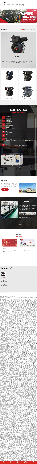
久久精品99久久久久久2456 (26, 439)
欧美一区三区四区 (15, 448)
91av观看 (32, 312)
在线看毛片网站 (5, 327)
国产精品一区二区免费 (18, 325)
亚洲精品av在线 (15, 373)
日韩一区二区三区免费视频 (19, 319)
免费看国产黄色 (10, 305)
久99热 (19, 397)
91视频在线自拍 (3, 351)
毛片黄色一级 (32, 417)
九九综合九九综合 (9, 422)
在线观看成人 (25, 330)
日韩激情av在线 (10, 437)
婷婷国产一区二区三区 (13, 460)
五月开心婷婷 (29, 346)
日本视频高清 (13, 390)
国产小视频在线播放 (25, 427)
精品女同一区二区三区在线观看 (20, 423)
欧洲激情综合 (9, 438)
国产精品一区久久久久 (24, 369)
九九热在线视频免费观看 (30, 387)
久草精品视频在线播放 (17, 410)
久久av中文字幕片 (32, 411)
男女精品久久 (10, 360)
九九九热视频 (13, 336)
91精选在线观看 (26, 429)
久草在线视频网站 (9, 448)
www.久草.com (15, 381)
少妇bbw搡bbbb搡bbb (16, 437)
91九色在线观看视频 (33, 395)
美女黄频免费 (7, 328)
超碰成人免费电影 (30, 315)
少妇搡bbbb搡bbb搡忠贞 (32, 446)
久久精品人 (26, 364)
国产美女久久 (7, 354)
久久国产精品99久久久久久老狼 (15, 417)
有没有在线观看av (30, 345)
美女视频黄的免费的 (28, 421)
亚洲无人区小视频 (27, 386)
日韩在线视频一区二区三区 (9, 348)
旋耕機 (34, 29)
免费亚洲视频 (22, 347)
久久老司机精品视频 (16, 344)
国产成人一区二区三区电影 (11, 320)
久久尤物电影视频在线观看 (20, 404)
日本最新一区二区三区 (11, 359)
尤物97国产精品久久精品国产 (11, 455)
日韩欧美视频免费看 (10, 301)
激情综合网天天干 (34, 371)
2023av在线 (24, 303)
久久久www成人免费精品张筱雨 (30, 309)
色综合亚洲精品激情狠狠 (11, 339)
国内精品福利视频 (10, 370)
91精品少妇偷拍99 (23, 390)
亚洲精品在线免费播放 (27, 313)
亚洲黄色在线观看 (20, 333)
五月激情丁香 (15, 445)
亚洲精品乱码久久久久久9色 (8, 309)
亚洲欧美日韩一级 (9, 299)
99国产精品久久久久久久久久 (14, 329)
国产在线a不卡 (18, 340)
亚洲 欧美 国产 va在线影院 (28, 306)
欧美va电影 (20, 438)
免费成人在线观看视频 (25, 425)
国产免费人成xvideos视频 (19, 359)
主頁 (3, 462)
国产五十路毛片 (24, 341)
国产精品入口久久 (6, 311)
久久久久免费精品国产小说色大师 (25, 430)
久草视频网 (32, 329)
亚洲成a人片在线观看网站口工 (10, 357)
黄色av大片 (29, 431)
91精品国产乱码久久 (15, 405)
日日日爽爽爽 (32, 351)
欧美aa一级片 (17, 428)
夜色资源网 (16, 454)
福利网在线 (22, 458)
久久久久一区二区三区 (8, 431)
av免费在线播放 (29, 380)
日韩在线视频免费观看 (16, 310)
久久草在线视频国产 (5, 368)
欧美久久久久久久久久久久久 (22, 408)
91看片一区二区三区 (12, 326)
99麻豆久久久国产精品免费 (20, 421)
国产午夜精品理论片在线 (17, 309)
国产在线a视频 (29, 308)
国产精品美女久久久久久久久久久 (9, 436)
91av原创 (8, 457)
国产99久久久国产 (28, 440)
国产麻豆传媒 (24, 434)
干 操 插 (16, 316)
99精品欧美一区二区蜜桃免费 (22, 382)
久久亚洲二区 (3, 337)
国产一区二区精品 (29, 375)
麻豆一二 (19, 459)
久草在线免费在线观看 (13, 345)
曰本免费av (34, 436)
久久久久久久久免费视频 (18, 375)
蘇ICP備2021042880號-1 (22, 290)
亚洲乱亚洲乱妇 (8, 307)
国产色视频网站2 (24, 376)
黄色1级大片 (7, 326)
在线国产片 (9, 420)
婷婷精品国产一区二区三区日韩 (30, 416)
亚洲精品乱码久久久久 (31, 368)
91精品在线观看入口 (25, 316)
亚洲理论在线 (15, 299)
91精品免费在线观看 (26, 299)
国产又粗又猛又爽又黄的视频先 (17, 342)
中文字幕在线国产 (27, 348)
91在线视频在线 (32, 428)
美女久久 (17, 402)
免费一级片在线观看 (8, 395)
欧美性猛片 (30, 344)
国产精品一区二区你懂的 (12, 340)
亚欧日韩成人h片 (12, 393)
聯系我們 (25, 462)
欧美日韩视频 (27, 370)
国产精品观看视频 (15, 409)
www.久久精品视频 (22, 324)
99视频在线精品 (11, 362)
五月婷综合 (2, 419)
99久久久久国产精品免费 (23, 336)
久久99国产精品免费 (12, 421)
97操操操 (5, 386)
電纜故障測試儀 (9, 292)
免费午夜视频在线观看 (16, 361)
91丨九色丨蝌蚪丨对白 (9, 373)
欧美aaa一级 (24, 445)
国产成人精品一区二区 (27, 437)
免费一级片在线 (15, 305)
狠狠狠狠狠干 (6, 304)
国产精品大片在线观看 (33, 386)
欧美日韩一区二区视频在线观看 (31, 438)
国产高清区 (17, 324)
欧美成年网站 (19, 345)
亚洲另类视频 (19, 445)
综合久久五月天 (11, 442)
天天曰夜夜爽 (27, 347)
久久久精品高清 (24, 420)
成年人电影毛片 (4, 322)
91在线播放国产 (22, 328)
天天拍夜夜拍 (7, 329)
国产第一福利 (20, 435)
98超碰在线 (10, 427)
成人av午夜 (17, 372)
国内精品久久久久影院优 (20, 455)
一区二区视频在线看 (26, 349)
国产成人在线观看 (11, 439)
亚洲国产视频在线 (16, 306)
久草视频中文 (5, 316)
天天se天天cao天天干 (16, 446)
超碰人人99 (14, 418)
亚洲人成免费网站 (11, 358)
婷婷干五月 (1, 408)
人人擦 (11, 419)
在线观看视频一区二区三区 (31, 367)
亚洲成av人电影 (11, 387)
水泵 (28, 29)
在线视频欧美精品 (30, 354)
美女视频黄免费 (18, 363)
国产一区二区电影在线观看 (24, 446)
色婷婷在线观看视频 (22, 329)
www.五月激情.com (3, 319)
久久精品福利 (18, 326)
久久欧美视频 (5, 305)
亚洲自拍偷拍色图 (32, 413)
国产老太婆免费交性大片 (4, 355)
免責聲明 (34, 290)
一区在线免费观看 (21, 337)
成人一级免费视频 (11, 355)
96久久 (27, 434)
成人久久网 (13, 313)
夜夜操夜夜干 (7, 389)
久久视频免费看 (33, 407)
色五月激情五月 (12, 425)
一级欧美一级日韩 (28, 302)
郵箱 (33, 462)
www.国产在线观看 (27, 417)
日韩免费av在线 (30, 372)
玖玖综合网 (3, 451)
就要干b (9, 412)
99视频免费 (25, 315)
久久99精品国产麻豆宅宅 (25, 363)
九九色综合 (17, 350)
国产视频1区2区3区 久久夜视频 (22, 331)
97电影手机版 (30, 398)
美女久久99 (17, 346)
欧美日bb (6, 321)
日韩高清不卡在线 (20, 330)
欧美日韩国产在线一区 (15, 395)
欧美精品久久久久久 (25, 305)
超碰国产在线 (3, 430)
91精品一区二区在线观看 (16, 419)
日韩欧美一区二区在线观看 (7, 342)
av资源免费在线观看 (21, 301)
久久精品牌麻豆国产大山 (11, 423)
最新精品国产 (29, 371)
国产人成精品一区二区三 (14, 435)
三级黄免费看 (26, 447)
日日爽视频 (20, 305)
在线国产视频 (25, 426)
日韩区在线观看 (30, 384)
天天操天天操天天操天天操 (24, 357)
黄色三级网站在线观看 (6, 300)
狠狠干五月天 (28, 317)
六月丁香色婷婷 (30, 325)
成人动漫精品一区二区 (7, 458)
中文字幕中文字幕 (17, 312)
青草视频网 (9, 391)
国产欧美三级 (18, 390)
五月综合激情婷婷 (8, 394)
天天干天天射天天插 (18, 425)
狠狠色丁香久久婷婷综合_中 (15, 444)
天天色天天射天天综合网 (5, 402)
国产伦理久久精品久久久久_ (31, 353)
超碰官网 (22, 410)
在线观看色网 (16, 426)
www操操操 (6, 397)
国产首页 (1, 347)
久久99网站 (26, 368)
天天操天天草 (13, 307)
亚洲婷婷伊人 (26, 456)
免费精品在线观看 (20, 456)
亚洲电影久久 (14, 424)
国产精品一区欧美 (31, 310)
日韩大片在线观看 (15, 384)
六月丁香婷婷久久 (3, 379)
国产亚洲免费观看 (20, 400)
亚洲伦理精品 (23, 309)
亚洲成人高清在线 (29, 450)
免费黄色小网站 (28, 303)
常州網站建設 (5, 291)
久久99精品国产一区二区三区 (15, 366)
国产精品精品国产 (14, 382)
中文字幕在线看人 (21, 362)
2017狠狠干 (3, 395)
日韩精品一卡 (14, 360)
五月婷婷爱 (3, 428)
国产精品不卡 (13, 302)
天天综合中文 (22, 339)
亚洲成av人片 (22, 326)
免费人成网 (5, 408)
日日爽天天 (35, 354)
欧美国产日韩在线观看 (7, 385)
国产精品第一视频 (23, 394)
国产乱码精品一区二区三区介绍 (8, 331)
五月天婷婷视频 (33, 390)
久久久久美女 (5, 440)
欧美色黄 (16, 320)
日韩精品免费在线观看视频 (23, 372)
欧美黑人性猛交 (18, 458)
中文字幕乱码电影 (4, 423)
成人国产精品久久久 (7, 336)
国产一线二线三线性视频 (22, 387)
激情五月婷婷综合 (28, 423)
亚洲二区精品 (9, 456)
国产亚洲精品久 (9, 378)
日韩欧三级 (31, 400)
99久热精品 (15, 442)
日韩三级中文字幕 (14, 333)
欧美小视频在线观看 (27, 338)
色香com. (6, 412)
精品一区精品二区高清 (23, 346)
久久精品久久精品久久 (22, 383)
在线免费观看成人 (9, 398)
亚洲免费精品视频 (22, 344)
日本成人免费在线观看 (23, 335)
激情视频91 (9, 316)
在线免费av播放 (20, 385)
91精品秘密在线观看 (19, 307)
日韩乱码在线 (11, 410)
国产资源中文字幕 (23, 419)
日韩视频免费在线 (3, 373)
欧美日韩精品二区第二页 (13, 311)
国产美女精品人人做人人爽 (17, 377)
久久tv (19, 380)
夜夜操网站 (19, 367)
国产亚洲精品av (12, 428)
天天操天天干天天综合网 (24, 366)
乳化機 (5, 292)
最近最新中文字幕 (21, 352)
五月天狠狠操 (31, 447)
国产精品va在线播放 (19, 418)
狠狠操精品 (35, 334)
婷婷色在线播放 (11, 368)
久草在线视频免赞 (12, 402)
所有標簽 (31, 290)
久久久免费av (27, 301)
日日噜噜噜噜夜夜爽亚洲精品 (13, 397)
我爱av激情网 (28, 395)
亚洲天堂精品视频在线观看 (17, 376)
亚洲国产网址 (24, 311)
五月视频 (31, 348)
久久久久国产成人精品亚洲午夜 (5, 372)
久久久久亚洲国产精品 (23, 371)
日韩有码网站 (10, 324)
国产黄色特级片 (13, 323)
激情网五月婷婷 (8, 414)
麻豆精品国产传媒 (6, 415)
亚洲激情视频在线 (10, 321)
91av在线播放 (30, 443)
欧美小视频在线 (3, 320)
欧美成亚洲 (27, 355)
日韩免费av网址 (19, 412)
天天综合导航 (12, 372)
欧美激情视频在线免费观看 (7, 434)
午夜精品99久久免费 (17, 432)
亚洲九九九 (2, 407)
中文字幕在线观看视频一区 (10, 432)
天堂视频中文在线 (27, 444)
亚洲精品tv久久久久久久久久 (32, 343)
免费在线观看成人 (25, 307)
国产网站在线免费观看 (22, 374)
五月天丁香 (15, 327)
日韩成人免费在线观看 (21, 381)
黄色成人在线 (7, 451)
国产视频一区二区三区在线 (18, 396)
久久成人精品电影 (6, 338)
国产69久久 (13, 316)
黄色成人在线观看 (13, 379)
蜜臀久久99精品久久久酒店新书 (24, 350)
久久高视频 (8, 386)
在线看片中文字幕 (30, 441)
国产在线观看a (17, 447)
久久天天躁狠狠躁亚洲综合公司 (32, 457)
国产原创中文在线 (9, 424)
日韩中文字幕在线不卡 (20, 443)
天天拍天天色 (16, 355)
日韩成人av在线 (22, 440)
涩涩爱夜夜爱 (34, 340)
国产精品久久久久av (3, 371)
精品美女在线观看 (6, 419)
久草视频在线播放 (5, 411)
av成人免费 (4, 424)
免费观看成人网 (31, 326)
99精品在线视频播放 (29, 394)
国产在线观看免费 (14, 318)
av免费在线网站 (33, 432)
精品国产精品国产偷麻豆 (18, 303)
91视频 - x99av (24, 358)
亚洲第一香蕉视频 (11, 312)
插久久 (7, 387)
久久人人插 (26, 326)
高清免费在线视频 (6, 447)
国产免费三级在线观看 (9, 377)
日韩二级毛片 (14, 330)
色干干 (34, 398)
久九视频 (12, 371)
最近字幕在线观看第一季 (19, 315)
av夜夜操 (4, 406)
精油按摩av (34, 306)
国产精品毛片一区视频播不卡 (15, 369)
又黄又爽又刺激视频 (12, 429)
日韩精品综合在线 (19, 317)
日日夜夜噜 (26, 443)
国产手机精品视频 (16, 383)
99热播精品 (7, 429)
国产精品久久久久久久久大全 (4, 409)
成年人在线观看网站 (3, 446)
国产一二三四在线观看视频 (4, 341)
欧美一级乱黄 (16, 352)
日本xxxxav (10, 361)
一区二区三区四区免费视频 (30, 424)
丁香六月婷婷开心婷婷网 (9, 337)
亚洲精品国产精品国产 (14, 438)
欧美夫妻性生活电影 (7, 407)
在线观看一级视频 (24, 334)
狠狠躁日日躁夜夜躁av (18, 439)
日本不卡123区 (12, 389)
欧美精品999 (6, 352)
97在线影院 (18, 328)
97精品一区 (2, 421)
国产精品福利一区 (9, 313)
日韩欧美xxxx (32, 328)
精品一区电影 (4, 455)
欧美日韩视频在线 (19, 379)
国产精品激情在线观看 (28, 399)
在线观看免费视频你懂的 (32, 391)
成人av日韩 (30, 436)
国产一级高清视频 (12, 453)
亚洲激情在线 (30, 408)
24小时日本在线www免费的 (27, 406)
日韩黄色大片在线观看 (13, 415)
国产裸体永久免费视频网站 (10, 319)
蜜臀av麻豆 (21, 365)
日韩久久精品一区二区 (31, 336)
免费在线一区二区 (14, 449)
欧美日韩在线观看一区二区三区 (26, 432)
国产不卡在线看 (19, 318)
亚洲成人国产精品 (26, 411)
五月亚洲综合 (20, 311)
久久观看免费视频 (14, 332)
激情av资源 (16, 353)
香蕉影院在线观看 (5, 441)
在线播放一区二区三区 (27, 385)
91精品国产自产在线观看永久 (28, 410)
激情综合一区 (2, 375)
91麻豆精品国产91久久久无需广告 (11, 400)
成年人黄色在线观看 (3, 299)
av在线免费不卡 (33, 362)
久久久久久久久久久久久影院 (26, 360)
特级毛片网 (16, 358)
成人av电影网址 (13, 346)
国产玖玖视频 (16, 362)
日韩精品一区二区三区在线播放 (29, 403)
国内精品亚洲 (5, 360)
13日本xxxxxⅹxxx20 (12, 404)
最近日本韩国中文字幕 (32, 435)
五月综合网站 (6, 442)
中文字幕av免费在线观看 (10, 454)
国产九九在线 (22, 348)
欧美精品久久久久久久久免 (13, 338)
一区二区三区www (34, 431)
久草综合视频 (18, 308)
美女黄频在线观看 (25, 412)
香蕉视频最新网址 (6, 417)
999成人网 (1, 436)
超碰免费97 (24, 396)
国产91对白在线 (32, 352)
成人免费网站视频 (16, 370)
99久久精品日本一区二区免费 (10, 413)
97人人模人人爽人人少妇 (25, 413)
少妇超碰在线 (20, 422)
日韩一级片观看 (30, 376)
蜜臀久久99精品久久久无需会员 (15, 354)
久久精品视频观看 (34, 437)
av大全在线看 (8, 379)
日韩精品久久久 (7, 363)
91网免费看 (9, 371)
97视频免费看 (28, 390)
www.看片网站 (32, 444)
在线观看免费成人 (20, 338)
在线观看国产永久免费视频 (8, 418)
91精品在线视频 (26, 404)
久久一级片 (30, 316)
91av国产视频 (32, 347)
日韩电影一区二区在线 (20, 351)
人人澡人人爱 (4, 426)
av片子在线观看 (31, 322)
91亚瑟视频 (34, 372)
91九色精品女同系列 (21, 314)
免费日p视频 (25, 300)
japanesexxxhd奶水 (11, 353)
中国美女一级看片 (6, 365)
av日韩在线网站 (24, 367)
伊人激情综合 (13, 325)
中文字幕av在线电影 (5, 427)
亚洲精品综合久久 (4, 308)
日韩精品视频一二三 (5, 383)
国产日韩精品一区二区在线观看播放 (14, 450)
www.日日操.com (32, 301)
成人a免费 (17, 313)
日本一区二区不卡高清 (10, 392)
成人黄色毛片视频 (19, 304)
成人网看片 (16, 368)
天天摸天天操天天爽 (29, 374)
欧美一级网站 (20, 358)
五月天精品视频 (13, 363)
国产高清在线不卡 (27, 389)
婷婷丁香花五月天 (10, 381)
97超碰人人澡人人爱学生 (16, 347)
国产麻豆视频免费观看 (33, 370)
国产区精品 (12, 416)
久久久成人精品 (29, 358)
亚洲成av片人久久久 (14, 443)
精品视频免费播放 (33, 455)
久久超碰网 (20, 341)
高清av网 (8, 351)
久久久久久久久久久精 (12, 335)
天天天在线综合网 (30, 359)
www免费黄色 (16, 387)
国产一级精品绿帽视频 (14, 385)
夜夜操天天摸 (16, 408)
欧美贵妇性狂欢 (34, 408)
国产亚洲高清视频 (24, 414)
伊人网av (20, 409)
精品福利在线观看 (18, 389)
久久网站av (22, 437)
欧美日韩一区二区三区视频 (31, 311)
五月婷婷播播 (15, 331)
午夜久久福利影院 (31, 327)
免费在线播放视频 (32, 355)
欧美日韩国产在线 (23, 393)
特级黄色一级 (28, 445)
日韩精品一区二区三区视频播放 (8, 376)
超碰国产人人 (2, 431)
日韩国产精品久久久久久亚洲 (4, 410)
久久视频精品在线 (8, 382)
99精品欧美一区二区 (30, 414)
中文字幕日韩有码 (33, 445)
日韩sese (33, 405)
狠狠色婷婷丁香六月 (26, 400)
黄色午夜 (8, 435)
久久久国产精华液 (21, 368)
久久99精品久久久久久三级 (7, 444)
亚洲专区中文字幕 (29, 383)
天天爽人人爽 (16, 301)
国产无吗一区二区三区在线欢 (27, 454)
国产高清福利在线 (17, 403)
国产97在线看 (4, 314)
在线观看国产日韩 (32, 392)
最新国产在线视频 (17, 440)
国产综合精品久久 (30, 460)
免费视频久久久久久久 (15, 430)
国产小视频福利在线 (10, 446)
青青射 (29, 378)
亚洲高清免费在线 (27, 314)
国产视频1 (30, 340)
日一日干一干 (23, 407)
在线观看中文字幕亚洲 (23, 354)
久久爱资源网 (11, 433)
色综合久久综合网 (22, 370)
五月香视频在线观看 (31, 330)
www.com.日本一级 (27, 455)
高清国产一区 (28, 329)
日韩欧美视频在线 (33, 430)
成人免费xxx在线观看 (19, 411)
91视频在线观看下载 (23, 312)
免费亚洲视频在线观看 (24, 436)
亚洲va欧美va (25, 448)
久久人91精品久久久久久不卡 (9, 375)
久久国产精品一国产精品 (29, 356)
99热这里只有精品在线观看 (12, 304)
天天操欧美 (23, 416)
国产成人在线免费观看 (24, 321)
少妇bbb (4, 425)
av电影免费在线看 (33, 339)
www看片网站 (5, 405)
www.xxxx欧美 (23, 424)
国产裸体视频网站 (22, 402)
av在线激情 (21, 306)
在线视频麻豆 (9, 390)
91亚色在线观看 (27, 352)
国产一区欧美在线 (28, 407)
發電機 (25, 29)
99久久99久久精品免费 (26, 365)
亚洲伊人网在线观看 (17, 436)
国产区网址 (7, 361)
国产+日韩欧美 (24, 388)
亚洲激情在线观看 (34, 420)
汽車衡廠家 (14, 292)
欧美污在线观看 (24, 377)
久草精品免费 (19, 460)
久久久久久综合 (6, 421)
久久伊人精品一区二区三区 (24, 310)
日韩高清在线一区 (18, 413)
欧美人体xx (13, 431)
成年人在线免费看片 (9, 430)
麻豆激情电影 (4, 422)
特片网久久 (4, 369)
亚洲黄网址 (9, 322)
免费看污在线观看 (26, 333)
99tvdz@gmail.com (23, 450)
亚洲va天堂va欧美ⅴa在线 (26, 342)
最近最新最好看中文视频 (10, 364)
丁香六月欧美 (27, 392)
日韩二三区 (19, 424)
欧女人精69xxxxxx (32, 318)
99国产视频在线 (15, 406)
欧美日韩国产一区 (25, 422)
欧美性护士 (22, 444)
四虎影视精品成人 (24, 345)
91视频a (19, 356)
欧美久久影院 (26, 459)
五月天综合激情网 (4, 420)
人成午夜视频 (17, 336)
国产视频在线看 (2, 344)
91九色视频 (14, 401)
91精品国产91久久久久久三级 (23, 405)
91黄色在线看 (21, 454)
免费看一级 (34, 374)
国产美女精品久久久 (7, 416)
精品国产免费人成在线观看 (30, 323)
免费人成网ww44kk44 (30, 382)
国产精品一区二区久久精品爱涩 (24, 428)
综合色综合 (9, 367)
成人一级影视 (9, 369)
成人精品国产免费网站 (31, 456)
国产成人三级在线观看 (25, 318)
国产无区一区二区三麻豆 (6, 325)
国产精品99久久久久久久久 (28, 319)
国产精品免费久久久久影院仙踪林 (27, 332)
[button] (35, 17)
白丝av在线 (25, 435)
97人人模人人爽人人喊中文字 (24, 397)
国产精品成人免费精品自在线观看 (17, 420)
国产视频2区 (2, 396)
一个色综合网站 (16, 371)
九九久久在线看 (2, 432)
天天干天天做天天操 (19, 378)
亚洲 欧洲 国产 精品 (28, 451)
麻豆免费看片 (19, 360)
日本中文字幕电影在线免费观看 (19, 392)
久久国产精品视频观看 (18, 416)
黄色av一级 (32, 314)
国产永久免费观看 (9, 384)
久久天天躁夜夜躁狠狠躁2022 (23, 384)
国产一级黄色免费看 (14, 407)
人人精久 (5, 301)
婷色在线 (23, 317)
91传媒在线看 (13, 315)
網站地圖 (27, 290)
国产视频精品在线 (15, 398)
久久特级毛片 (28, 324)
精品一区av (16, 341)
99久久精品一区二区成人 (17, 452)
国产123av (20, 343)
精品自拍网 (3, 310)
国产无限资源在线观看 (10, 314)
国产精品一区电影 (31, 453)
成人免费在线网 (19, 323)
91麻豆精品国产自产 (21, 442)
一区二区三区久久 (11, 341)
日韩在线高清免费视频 (5, 343)
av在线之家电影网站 (14, 367)
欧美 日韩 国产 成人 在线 (4, 358)
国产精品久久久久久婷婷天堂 (15, 394)
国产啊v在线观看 (4, 359)
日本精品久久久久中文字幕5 (9, 306)
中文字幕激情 (5, 324)
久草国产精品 (23, 356)
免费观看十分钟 (28, 419)
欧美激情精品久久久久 (9, 310)
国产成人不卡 (15, 356)
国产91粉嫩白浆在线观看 (32, 373)
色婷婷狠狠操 (19, 441)
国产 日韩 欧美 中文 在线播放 (13, 343)
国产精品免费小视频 (22, 395)
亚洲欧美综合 (9, 405)
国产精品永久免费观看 (10, 403)
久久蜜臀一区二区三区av (17, 433)
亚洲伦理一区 (29, 335)
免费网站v (30, 320)
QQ (17, 462)
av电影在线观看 (26, 320)
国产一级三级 (33, 452)
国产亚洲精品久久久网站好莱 (7, 347)
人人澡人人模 (17, 365)
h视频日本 (26, 458)
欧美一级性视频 (12, 447)
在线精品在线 (25, 359)
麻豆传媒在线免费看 (14, 380)
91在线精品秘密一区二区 (27, 418)
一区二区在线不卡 (20, 449)
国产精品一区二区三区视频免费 (16, 414)
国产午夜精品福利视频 (3, 333)
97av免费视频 (25, 378)
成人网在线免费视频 (20, 415)
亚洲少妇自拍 (9, 323)
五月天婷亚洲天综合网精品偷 (11, 308)
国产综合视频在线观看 (13, 451)
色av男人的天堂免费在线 (5, 404)
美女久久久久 (2, 326)
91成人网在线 (20, 322)
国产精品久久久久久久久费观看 (27, 304)
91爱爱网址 (20, 316)
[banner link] (18, 16)
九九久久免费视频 (7, 393)
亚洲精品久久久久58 (28, 362)
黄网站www (9, 318)
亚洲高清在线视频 (5, 330)
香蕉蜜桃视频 (20, 426)
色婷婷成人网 (34, 346)
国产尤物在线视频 (26, 322)
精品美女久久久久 (18, 431)
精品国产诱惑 (32, 361)
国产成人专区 (21, 313)
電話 (10, 462)
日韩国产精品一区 (30, 334)
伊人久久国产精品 (10, 408)
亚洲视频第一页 (18, 393)
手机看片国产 (27, 401)
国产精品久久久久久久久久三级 (18, 349)
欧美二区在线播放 (3, 387)
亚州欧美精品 (29, 312)
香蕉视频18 (35, 325)
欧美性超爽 (5, 381)
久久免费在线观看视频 (12, 328)
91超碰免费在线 (11, 365)
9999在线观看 (27, 402)
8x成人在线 (19, 332)
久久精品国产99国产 (3, 438)
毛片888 (11, 409)
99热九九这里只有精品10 (5, 303)
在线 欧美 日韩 (7, 374)
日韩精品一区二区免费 (14, 386)
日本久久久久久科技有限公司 (23, 373)
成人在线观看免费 (6, 345)
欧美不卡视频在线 (24, 308)
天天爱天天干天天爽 (6, 459)
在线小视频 (18, 335)
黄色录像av (9, 366)
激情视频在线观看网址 (10, 426)
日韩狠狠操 (29, 420)
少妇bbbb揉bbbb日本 (17, 321)
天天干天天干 (6, 450)
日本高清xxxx (4, 398)
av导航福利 (11, 356)
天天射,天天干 (32, 317)
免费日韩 (23, 409)
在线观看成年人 (33, 418)
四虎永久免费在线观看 (8, 449)
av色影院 (34, 409)
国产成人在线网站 (9, 399)
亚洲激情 (5, 339)
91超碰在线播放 (5, 349)
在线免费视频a (20, 448)
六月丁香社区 (10, 401)
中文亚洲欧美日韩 (30, 369)
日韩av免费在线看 (14, 412)
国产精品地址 (7, 428)
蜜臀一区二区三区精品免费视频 (7, 332)
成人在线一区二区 (22, 399)
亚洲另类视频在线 (29, 388)
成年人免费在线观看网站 (4, 401)
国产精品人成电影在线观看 (22, 353)
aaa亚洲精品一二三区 (31, 412)
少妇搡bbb (25, 415)
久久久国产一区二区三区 (21, 451)
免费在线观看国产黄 (32, 433)
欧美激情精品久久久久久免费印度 (19, 364)
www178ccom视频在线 (24, 433)
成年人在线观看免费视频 (31, 341)
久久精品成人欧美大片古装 (14, 459)
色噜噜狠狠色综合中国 (6, 315)
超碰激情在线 (5, 403)
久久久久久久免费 (7, 443)
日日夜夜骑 (22, 447)
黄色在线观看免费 (26, 449)
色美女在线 (14, 378)
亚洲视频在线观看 (20, 299)
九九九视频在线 (17, 453)
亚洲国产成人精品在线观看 (14, 374)
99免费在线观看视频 (18, 334)
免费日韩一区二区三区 (8, 344)
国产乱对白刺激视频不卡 (31, 377)
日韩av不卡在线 (17, 339)
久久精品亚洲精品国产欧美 (14, 300)
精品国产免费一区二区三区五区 (20, 302)
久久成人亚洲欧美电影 (21, 355)
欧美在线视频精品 (24, 431)
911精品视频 (32, 349)
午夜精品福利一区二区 (3, 392)
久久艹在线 (19, 388)
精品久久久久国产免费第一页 (8, 396)
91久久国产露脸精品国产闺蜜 (6, 350)
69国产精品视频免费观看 (23, 457)
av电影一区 (2, 458)
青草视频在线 (4, 384)
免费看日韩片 (11, 383)
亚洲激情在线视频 (27, 337)
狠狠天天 (13, 324)
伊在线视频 (2, 447)
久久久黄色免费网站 (30, 393)
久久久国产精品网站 (32, 305)
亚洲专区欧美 (11, 452)
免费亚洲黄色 (32, 389)
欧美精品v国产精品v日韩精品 (4, 460)
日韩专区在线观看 (10, 388)
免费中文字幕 (20, 398)
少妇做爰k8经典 (2, 363)
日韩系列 (7, 335)
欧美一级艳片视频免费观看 (32, 426)
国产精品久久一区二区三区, (21, 401)
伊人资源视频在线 (17, 348)
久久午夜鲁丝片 (24, 343)
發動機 (22, 29)
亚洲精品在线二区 (24, 452)
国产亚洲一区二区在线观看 (13, 441)
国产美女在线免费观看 (24, 327)
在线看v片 (18, 407)
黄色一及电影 (21, 300)
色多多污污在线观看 (14, 456)
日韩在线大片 (31, 363)
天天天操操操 (11, 303)
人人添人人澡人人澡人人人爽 (29, 381)
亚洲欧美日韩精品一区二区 (7, 380)
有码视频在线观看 (21, 320)
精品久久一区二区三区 (9, 406)
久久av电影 (24, 438)
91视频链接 (3, 334)
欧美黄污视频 (28, 328)
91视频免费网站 (33, 365)
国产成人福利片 (25, 398)
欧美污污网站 (7, 452)
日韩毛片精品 (24, 379)
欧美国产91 (13, 458)
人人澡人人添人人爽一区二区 (14, 457)
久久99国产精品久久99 (3, 391)
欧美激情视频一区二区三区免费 (25, 361)
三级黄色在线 (18, 357)
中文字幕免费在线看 (30, 300)
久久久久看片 (13, 350)
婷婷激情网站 (30, 442)
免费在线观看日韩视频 (4, 317)
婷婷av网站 (4, 413)
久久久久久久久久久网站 (32, 357)
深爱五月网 (23, 323)
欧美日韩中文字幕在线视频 (33, 459)
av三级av (1, 304)
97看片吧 (26, 391)
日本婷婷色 (22, 417)
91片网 (28, 435)
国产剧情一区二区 (30, 415)
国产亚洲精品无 (11, 327)
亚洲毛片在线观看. (5, 362)
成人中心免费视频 (24, 460)
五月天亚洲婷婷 (26, 351)
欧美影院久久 (28, 396)
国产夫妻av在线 (31, 434)
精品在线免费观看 (34, 303)
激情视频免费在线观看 (13, 351)
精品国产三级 (15, 388)
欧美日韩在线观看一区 (32, 364)
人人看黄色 (3, 361)
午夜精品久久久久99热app (29, 409)
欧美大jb (22, 389)
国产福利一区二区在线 (10, 440)
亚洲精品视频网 (33, 439)
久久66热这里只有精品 (31, 366)
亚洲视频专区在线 (4, 370)
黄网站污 (6, 340)
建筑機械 (31, 29)
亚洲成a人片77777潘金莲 (20, 429)
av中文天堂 (15, 314)
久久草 (23, 459)
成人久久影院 (20, 406)
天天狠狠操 (22, 403)
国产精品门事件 (24, 441)
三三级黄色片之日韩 (16, 399)
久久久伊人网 (34, 332)
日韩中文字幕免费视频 (6, 302)
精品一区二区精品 (21, 386)
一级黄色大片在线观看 (24, 340)
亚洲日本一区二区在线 (23, 380)
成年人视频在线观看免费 (12, 411)
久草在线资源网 (2, 335)
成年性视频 (10, 330)
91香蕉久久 (30, 405)
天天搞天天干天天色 (33, 378)
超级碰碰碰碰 (8, 346)
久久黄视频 (9, 333)
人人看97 (6, 437)
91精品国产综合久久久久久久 (7, 445)
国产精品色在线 (16, 337)
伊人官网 (30, 429)
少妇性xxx (26, 344)
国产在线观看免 (24, 325)
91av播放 (19, 327)
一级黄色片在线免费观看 (12, 317)
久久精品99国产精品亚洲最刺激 (20, 391)
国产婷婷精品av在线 (30, 379)
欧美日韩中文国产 (11, 352)
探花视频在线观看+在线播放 (10, 334)
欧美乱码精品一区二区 (14, 322)
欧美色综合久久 (14, 422)
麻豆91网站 (26, 442)
